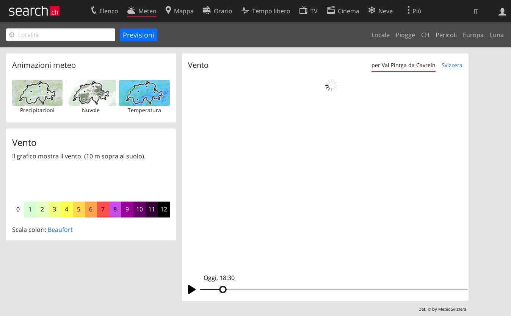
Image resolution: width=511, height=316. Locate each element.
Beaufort (60, 229)
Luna (497, 35)
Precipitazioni (37, 110)
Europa (473, 35)
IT (475, 11)
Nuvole (91, 110)
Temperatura (144, 110)
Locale (380, 35)
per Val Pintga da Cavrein (403, 65)
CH (425, 35)
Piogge (405, 35)
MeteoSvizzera (452, 309)
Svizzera (452, 65)
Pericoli (446, 35)
